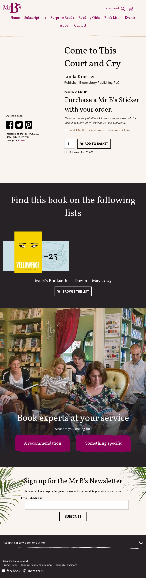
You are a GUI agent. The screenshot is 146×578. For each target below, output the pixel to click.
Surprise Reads (62, 18)
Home (15, 18)
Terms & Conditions (66, 565)
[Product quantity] (69, 144)
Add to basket (96, 144)
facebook (14, 571)
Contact (80, 25)
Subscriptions (35, 18)
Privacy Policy (10, 565)
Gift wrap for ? (78, 152)
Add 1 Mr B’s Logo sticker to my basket (100, 130)
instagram (36, 571)
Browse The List (75, 291)
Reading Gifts (89, 18)
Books (21, 140)
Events (130, 18)
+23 (51, 256)
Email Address (31, 498)
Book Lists (112, 18)
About (65, 25)
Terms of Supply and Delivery (36, 565)
